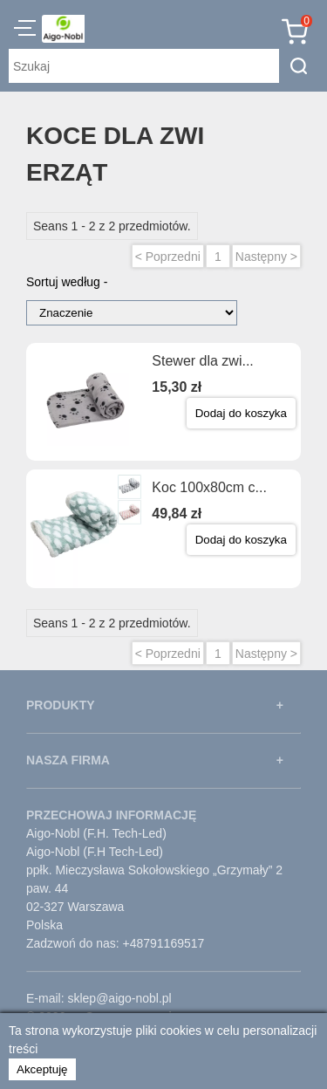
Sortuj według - (66, 282)
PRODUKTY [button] (60, 705)
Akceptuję (42, 1069)
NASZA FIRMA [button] (68, 760)
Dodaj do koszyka (241, 413)
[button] (25, 30)
